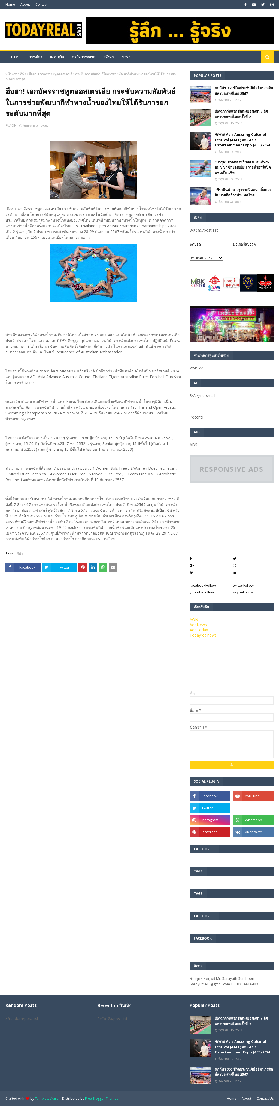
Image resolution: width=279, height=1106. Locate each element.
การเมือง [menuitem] (35, 56)
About (25, 4)
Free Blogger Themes (101, 1098)
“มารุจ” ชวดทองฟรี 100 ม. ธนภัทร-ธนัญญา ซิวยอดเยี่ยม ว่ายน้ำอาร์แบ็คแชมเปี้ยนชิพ (243, 167)
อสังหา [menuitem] (108, 56)
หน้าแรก (11, 74)
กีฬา (23, 74)
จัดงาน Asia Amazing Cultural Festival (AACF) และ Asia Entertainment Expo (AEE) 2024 (242, 139)
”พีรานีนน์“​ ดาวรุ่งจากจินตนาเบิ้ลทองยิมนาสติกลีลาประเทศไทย (243, 192)
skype (243, 592)
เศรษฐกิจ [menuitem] (57, 56)
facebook (203, 585)
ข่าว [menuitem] (125, 56)
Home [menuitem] (15, 56)
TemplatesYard (47, 1098)
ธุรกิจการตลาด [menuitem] (83, 56)
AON (13, 125)
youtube (202, 592)
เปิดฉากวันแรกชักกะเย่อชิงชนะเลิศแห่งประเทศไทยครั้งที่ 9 (241, 114)
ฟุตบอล (195, 244)
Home (10, 4)
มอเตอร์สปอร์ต (244, 244)
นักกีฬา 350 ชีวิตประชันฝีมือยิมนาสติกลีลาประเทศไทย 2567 (244, 91)
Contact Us (265, 1098)
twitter (243, 585)
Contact (41, 4)
